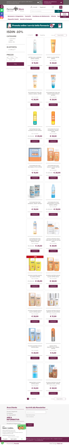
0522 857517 (40, 2)
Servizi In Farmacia (26, 19)
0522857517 (31, 440)
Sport (59, 16)
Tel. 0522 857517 (11, 415)
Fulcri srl (59, 443)
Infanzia (53, 16)
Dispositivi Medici (13, 19)
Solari (10, 40)
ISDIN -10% (11, 42)
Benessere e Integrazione (15, 16)
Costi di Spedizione (12, 425)
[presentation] (35, 420)
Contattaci (10, 413)
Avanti (42, 35)
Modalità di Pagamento (14, 423)
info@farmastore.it (57, 438)
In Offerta (11, 49)
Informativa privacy (30, 415)
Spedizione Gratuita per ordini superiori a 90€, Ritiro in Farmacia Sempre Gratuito (19, 2)
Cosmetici (28, 16)
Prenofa (16, 443)
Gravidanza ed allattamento (41, 16)
